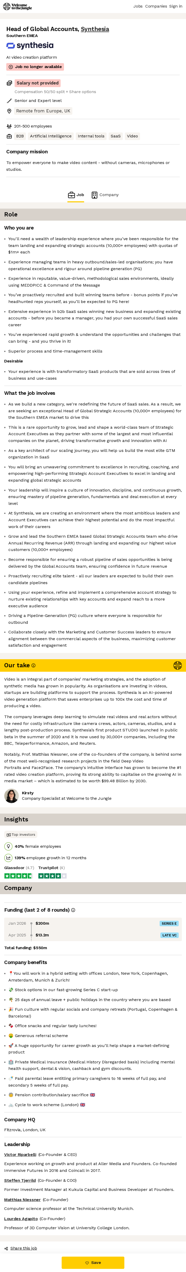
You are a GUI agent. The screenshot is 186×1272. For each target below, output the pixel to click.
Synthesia (95, 29)
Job (75, 195)
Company (104, 195)
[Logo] (17, 6)
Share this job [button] (20, 1248)
